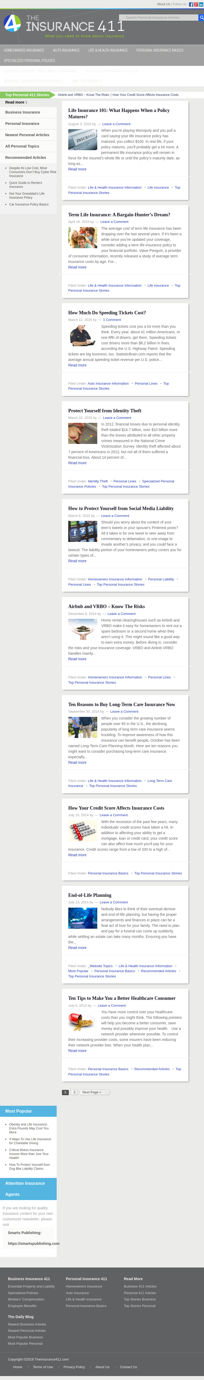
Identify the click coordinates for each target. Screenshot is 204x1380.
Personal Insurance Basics (108, 873)
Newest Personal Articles (27, 135)
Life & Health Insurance (83, 1299)
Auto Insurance (77, 1293)
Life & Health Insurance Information (115, 187)
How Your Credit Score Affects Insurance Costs (146, 95)
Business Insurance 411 (29, 1279)
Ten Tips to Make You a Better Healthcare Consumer (122, 998)
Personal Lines (146, 383)
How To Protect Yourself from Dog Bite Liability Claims (29, 1167)
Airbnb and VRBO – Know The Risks (83, 95)
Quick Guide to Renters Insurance (25, 185)
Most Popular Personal (25, 1343)
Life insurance (158, 187)
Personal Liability (161, 579)
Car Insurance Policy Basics (28, 204)
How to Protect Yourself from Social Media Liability (121, 508)
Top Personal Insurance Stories (126, 486)
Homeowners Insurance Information (115, 579)
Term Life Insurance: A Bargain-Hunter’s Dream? (119, 214)
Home (17, 1367)
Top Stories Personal (140, 1306)
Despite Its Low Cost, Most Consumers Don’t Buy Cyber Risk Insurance (32, 172)
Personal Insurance (22, 123)
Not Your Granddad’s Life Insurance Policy (27, 195)
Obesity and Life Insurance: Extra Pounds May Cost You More (28, 1128)
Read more (77, 169)
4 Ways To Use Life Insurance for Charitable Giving (30, 1141)
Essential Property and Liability (31, 1286)
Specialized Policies (23, 1293)
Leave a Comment (116, 124)
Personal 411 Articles (140, 1293)
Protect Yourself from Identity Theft (104, 410)
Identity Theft (98, 481)
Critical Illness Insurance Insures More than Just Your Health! (28, 1154)
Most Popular (78, 971)
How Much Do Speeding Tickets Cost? (107, 312)
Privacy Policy (74, 1367)
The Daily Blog (20, 1317)
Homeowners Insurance (84, 1286)
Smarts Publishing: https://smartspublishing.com (31, 1238)
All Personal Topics (22, 146)
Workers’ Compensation (26, 1299)
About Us (163, 4)
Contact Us (128, 1367)
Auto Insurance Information (108, 383)
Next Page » (91, 1092)
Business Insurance (22, 112)
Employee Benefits (22, 1306)
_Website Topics (100, 966)
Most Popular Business (25, 1337)
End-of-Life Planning (89, 895)
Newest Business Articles (27, 1324)
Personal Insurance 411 (86, 1279)
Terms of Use (43, 1367)
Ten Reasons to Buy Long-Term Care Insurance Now (121, 704)
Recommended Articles (158, 971)
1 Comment (112, 320)
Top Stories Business (140, 1299)
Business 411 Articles (140, 1286)
